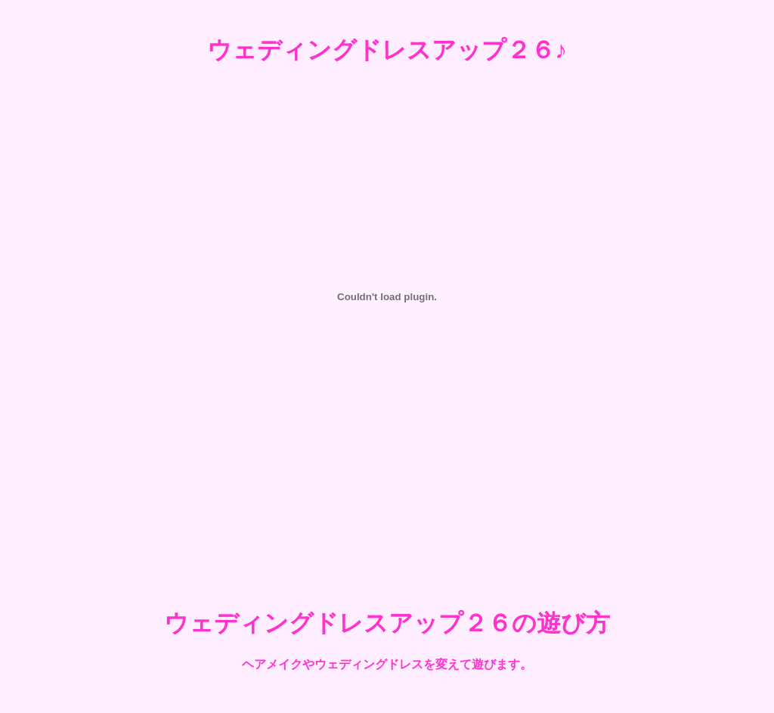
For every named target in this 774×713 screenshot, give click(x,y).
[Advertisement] (387, 532)
